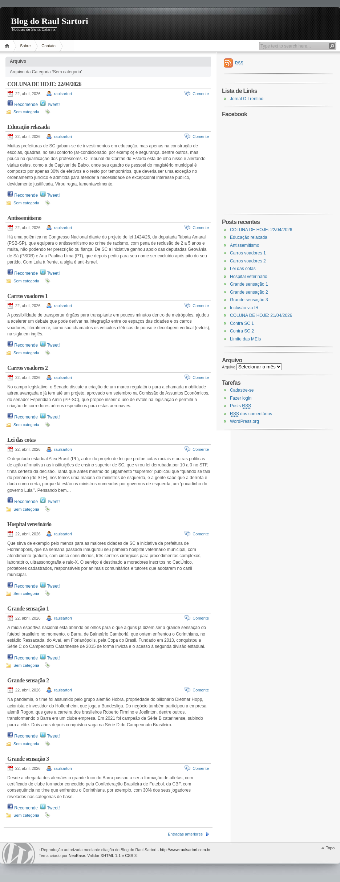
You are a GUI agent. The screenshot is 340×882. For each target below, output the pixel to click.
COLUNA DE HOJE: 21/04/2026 (261, 315)
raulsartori (63, 93)
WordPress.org (244, 421)
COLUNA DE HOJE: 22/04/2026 (44, 84)
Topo (330, 848)
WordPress (18, 853)
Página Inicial (8, 46)
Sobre (25, 46)
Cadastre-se (242, 390)
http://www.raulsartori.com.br (185, 850)
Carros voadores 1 (27, 296)
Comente (201, 93)
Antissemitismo (24, 218)
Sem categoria (26, 112)
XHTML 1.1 (111, 855)
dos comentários (251, 414)
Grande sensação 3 (28, 759)
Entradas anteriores (185, 834)
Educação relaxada (28, 127)
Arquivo (228, 367)
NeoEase (77, 855)
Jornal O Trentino (246, 98)
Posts (240, 406)
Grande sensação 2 (28, 680)
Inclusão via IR (244, 307)
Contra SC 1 (242, 323)
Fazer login (240, 398)
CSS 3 (131, 855)
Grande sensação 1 (28, 608)
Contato (48, 46)
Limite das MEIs (245, 339)
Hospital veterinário (29, 524)
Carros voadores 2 (27, 368)
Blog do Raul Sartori (49, 21)
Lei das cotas (21, 440)
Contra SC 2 (242, 331)
